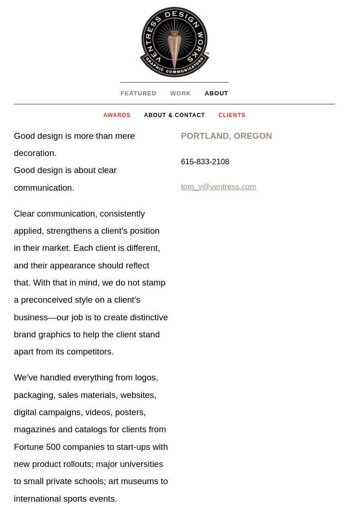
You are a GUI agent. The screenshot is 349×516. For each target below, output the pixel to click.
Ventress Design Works (174, 42)
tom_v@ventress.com (218, 186)
